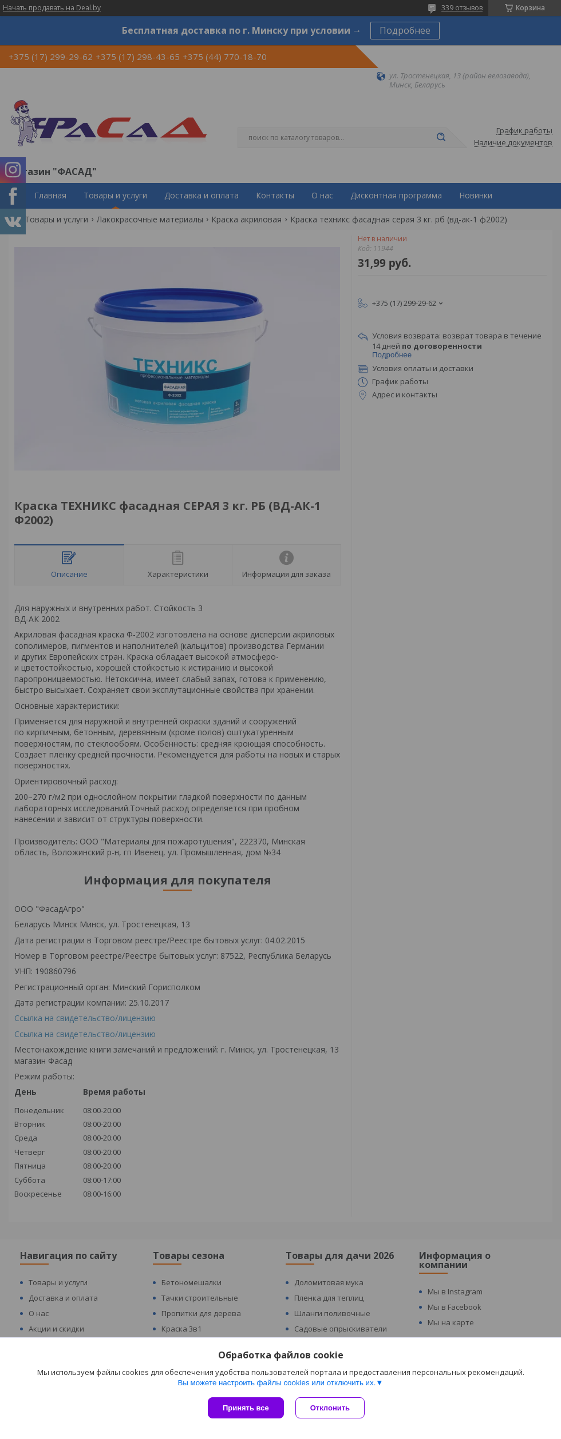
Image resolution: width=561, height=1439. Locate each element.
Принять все (246, 1408)
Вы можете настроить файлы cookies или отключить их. (276, 1382)
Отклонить (330, 1408)
